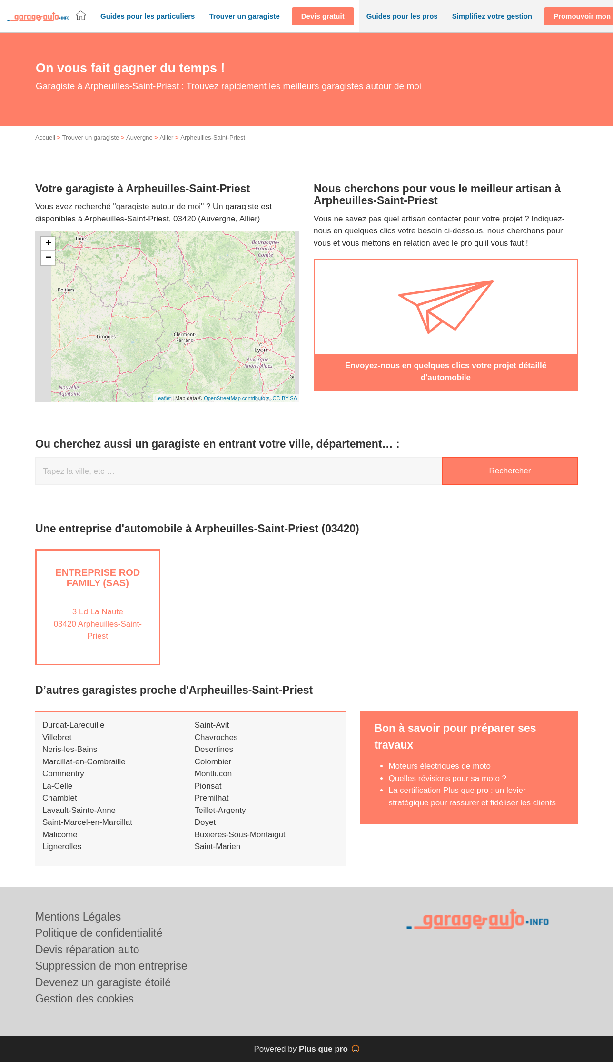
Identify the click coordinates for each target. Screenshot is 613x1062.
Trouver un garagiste (90, 147)
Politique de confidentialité (98, 933)
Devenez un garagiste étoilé (103, 982)
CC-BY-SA (284, 408)
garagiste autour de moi (158, 216)
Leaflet (163, 408)
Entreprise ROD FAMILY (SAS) (97, 587)
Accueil (45, 147)
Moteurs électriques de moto (439, 776)
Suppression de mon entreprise (111, 966)
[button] (147, 16)
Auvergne (139, 147)
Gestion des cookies (84, 998)
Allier (167, 147)
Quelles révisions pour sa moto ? (447, 788)
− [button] (48, 268)
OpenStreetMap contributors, (238, 408)
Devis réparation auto (87, 949)
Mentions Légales (78, 917)
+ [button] (48, 254)
